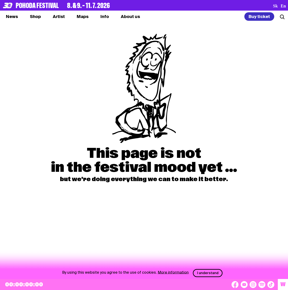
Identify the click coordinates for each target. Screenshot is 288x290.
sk (275, 6)
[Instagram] (253, 284)
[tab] (35, 16)
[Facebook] (235, 284)
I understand (207, 273)
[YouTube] (244, 284)
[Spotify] (262, 284)
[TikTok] (270, 284)
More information (173, 272)
